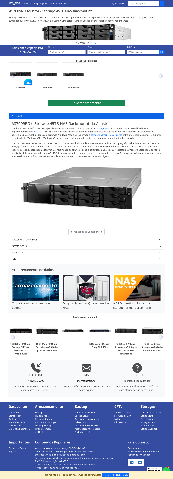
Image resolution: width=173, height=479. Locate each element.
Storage (39, 412)
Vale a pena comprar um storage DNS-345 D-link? (60, 448)
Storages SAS (147, 425)
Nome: (51, 47)
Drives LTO (80, 422)
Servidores (14, 412)
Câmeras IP (120, 422)
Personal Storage (43, 419)
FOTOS (15, 259)
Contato (63, 3)
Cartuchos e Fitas (83, 432)
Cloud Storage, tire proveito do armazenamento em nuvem (65, 464)
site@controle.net (86, 380)
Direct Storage (148, 419)
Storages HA (15, 415)
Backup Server (82, 415)
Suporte (54, 3)
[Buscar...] (143, 3)
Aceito (125, 475)
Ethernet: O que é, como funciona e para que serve (61, 454)
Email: (90, 47)
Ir (162, 3)
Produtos (28, 3)
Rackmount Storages (45, 422)
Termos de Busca (17, 448)
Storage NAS (147, 415)
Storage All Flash (149, 428)
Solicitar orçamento (86, 103)
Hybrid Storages (43, 428)
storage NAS (103, 128)
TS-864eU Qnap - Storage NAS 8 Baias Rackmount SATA (152, 347)
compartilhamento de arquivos (106, 134)
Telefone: (131, 47)
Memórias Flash (17, 422)
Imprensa (44, 3)
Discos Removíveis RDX (86, 425)
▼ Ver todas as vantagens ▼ (86, 231)
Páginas (13, 451)
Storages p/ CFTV (123, 415)
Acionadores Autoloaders (87, 428)
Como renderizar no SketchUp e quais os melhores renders (65, 451)
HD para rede (42, 415)
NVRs (117, 419)
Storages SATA (148, 422)
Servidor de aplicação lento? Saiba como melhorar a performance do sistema (74, 457)
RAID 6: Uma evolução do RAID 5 (51, 461)
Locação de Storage (151, 412)
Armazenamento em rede (88, 419)
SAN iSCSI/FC (15, 425)
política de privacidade (112, 475)
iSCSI (36, 131)
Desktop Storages (44, 425)
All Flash (39, 432)
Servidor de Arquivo (85, 412)
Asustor (93, 43)
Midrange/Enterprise (19, 428)
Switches (13, 419)
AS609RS (20, 87)
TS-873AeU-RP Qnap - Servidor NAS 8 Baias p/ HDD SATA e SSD (47, 347)
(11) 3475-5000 (118, 3)
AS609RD (47, 87)
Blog (36, 3)
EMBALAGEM (17, 252)
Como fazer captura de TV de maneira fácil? (57, 467)
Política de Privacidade (139, 454)
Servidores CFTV (122, 412)
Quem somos (134, 448)
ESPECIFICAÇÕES (19, 246)
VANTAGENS (17, 116)
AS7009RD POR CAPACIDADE (24, 239)
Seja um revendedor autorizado (144, 451)
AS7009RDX (73, 87)
